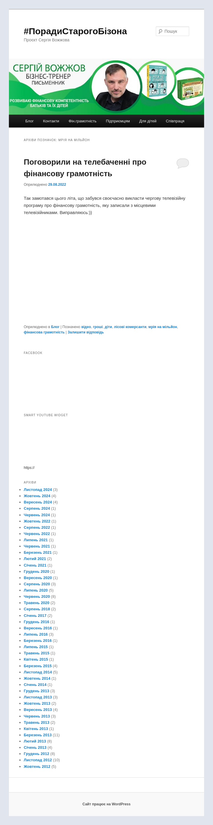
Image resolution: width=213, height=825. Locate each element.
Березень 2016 (38, 640)
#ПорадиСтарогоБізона (75, 31)
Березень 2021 (38, 552)
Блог (29, 121)
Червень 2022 (37, 533)
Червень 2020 (37, 596)
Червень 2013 (37, 716)
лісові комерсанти (130, 327)
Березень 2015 (38, 666)
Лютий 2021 (35, 558)
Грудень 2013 (36, 691)
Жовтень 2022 (37, 521)
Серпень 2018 (37, 609)
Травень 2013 (36, 722)
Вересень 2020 (38, 578)
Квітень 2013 (36, 728)
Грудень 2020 (36, 571)
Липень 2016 (36, 634)
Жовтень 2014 (37, 678)
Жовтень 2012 (37, 766)
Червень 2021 (37, 546)
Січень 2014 (35, 684)
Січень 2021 (35, 565)
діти (108, 327)
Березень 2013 (38, 735)
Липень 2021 (36, 540)
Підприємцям (118, 121)
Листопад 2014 (38, 672)
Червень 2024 (37, 515)
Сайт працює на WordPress (106, 804)
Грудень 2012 (36, 753)
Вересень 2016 (38, 628)
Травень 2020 (36, 603)
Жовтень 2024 (37, 496)
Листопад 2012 (38, 760)
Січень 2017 (35, 615)
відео (86, 327)
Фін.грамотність (83, 121)
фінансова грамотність (44, 332)
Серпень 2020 (37, 584)
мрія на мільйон (162, 327)
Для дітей (147, 121)
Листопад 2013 (38, 697)
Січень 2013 (35, 747)
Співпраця (175, 121)
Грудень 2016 (36, 622)
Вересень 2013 (38, 709)
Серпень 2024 (37, 508)
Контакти (51, 121)
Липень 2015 (36, 647)
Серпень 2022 (37, 527)
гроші (98, 327)
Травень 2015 (36, 653)
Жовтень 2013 (37, 703)
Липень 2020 (36, 590)
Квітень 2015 (36, 659)
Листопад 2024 (38, 489)
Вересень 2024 (38, 502)
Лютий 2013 (35, 741)
